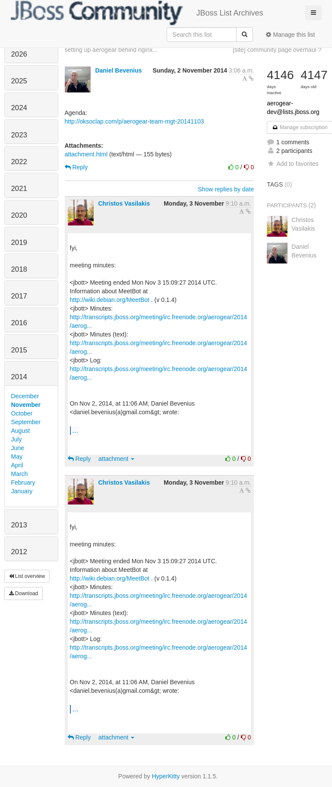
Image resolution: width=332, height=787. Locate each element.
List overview (27, 576)
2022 (19, 162)
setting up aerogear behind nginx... (111, 49)
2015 (19, 350)
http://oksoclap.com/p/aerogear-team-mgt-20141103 (134, 121)
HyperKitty (166, 776)
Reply (76, 167)
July (16, 439)
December (25, 396)
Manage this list (290, 34)
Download (23, 593)
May (16, 456)
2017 (19, 296)
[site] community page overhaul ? (277, 49)
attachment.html (86, 154)
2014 (19, 377)
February (23, 482)
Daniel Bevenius (118, 70)
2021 (19, 188)
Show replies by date (226, 189)
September (26, 422)
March (19, 473)
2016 (19, 323)
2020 (19, 215)
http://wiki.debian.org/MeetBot (109, 299)
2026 (19, 54)
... (75, 430)
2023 (19, 135)
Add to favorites (292, 163)
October (22, 413)
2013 (19, 525)
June (17, 447)
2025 (19, 81)
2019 (19, 242)
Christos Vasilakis (124, 203)
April (17, 465)
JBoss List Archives (137, 13)
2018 (19, 269)
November (26, 404)
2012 (19, 552)
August (20, 430)
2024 (19, 108)
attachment (116, 458)
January (22, 491)
